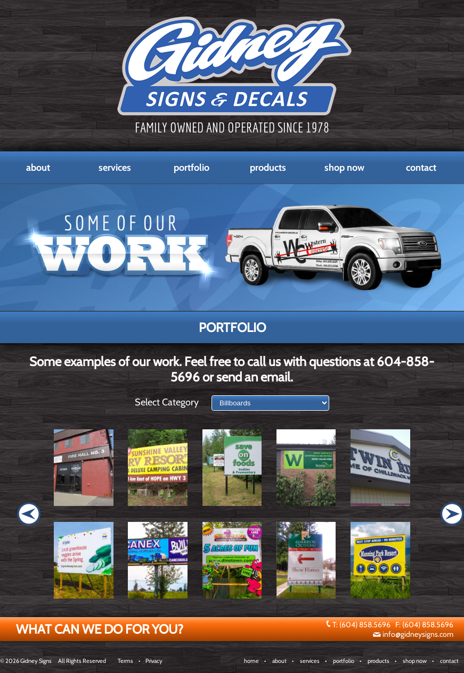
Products (268, 167)
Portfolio (191, 167)
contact (449, 660)
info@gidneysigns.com (417, 634)
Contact (421, 167)
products (378, 660)
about (279, 660)
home (251, 660)
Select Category (167, 402)
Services (115, 167)
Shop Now (344, 167)
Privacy (153, 660)
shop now (415, 660)
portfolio (343, 660)
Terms (125, 660)
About (38, 167)
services (310, 660)
